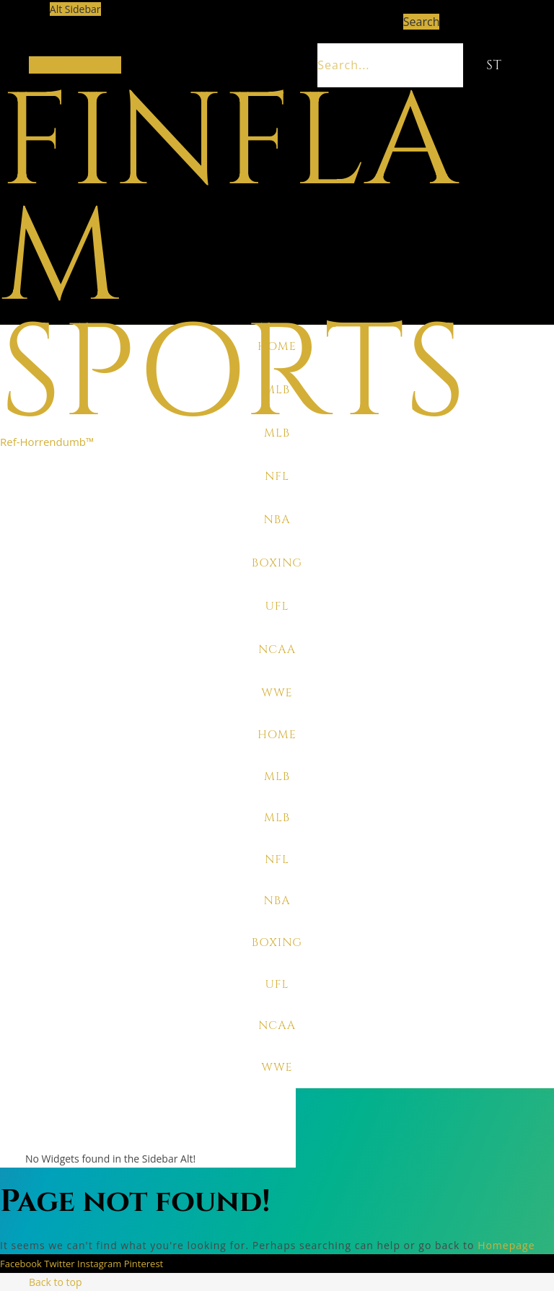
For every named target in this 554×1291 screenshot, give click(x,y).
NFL (277, 476)
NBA (276, 520)
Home (277, 346)
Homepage (506, 1245)
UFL (277, 606)
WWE (277, 693)
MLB (277, 390)
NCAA (277, 649)
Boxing (277, 563)
